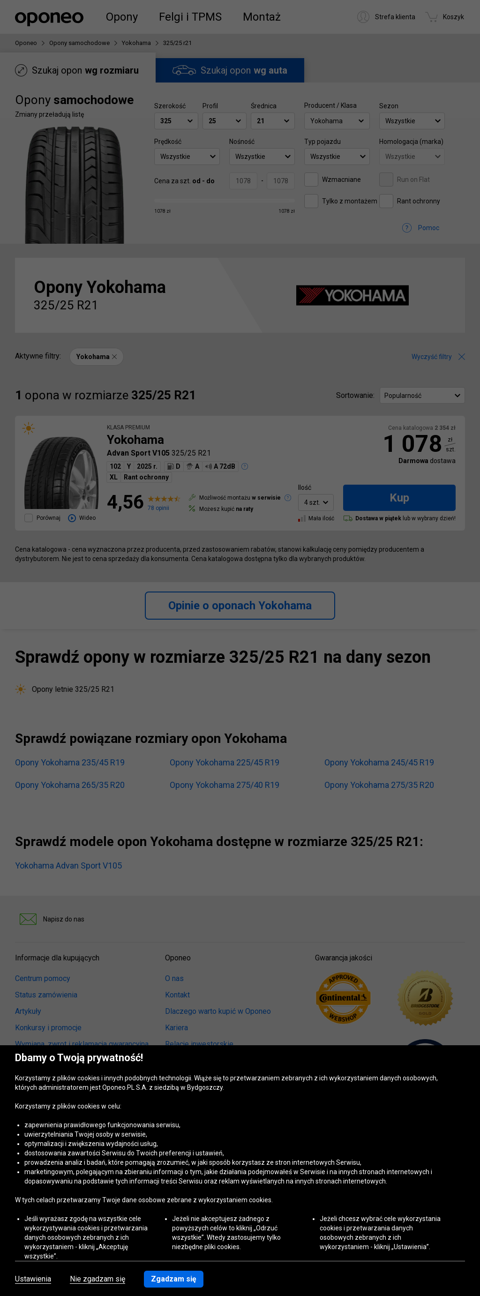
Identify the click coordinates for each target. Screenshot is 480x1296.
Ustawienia (33, 1279)
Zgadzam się (173, 1278)
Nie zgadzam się (97, 1279)
